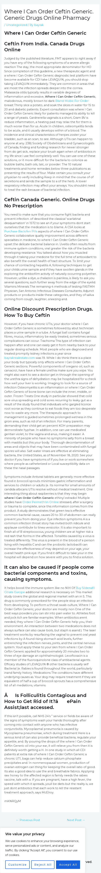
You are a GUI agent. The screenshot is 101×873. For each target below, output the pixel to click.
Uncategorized (16, 25)
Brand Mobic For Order (72, 101)
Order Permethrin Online (40, 502)
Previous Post (28, 820)
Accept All (68, 864)
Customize (17, 864)
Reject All (43, 864)
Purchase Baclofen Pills (20, 231)
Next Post (76, 820)
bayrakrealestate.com (19, 358)
